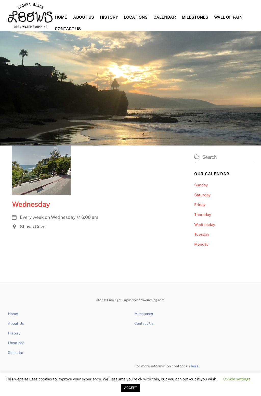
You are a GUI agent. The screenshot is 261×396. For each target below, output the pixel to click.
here (195, 366)
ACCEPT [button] (130, 388)
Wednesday (31, 204)
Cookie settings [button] (237, 379)
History (109, 17)
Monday (201, 244)
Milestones (195, 17)
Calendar (164, 17)
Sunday (201, 185)
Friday (199, 204)
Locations (136, 17)
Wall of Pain (228, 17)
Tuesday (201, 234)
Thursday (202, 214)
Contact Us (68, 28)
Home (61, 17)
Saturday (202, 195)
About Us (83, 17)
